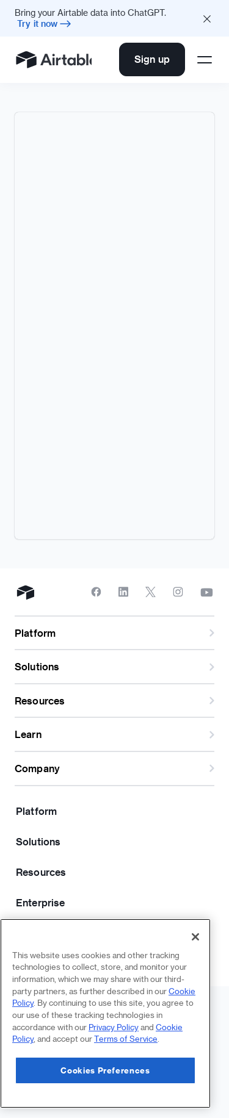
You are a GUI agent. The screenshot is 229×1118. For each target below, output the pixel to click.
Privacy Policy (114, 1026)
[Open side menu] (204, 60)
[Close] (195, 936)
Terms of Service (126, 1038)
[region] (105, 1013)
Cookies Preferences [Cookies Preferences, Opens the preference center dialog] (105, 1070)
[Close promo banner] (207, 18)
